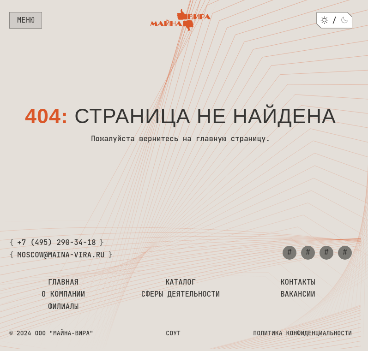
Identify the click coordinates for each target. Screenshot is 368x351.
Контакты (297, 282)
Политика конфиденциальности (302, 333)
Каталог (180, 282)
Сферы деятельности (180, 294)
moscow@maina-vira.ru (60, 255)
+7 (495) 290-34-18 (56, 242)
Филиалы (63, 307)
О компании (63, 294)
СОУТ (173, 333)
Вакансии (297, 294)
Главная (63, 282)
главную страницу (230, 138)
